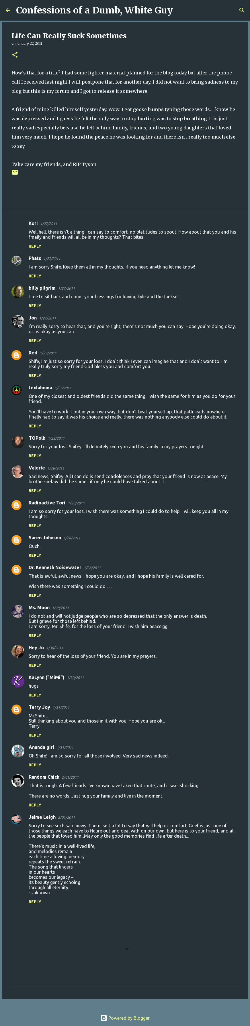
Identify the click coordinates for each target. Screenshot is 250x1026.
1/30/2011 (54, 648)
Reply (35, 246)
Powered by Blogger (125, 1018)
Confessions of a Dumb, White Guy (94, 10)
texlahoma (40, 387)
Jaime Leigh (42, 817)
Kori (33, 223)
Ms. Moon (39, 607)
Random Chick (44, 777)
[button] (14, 55)
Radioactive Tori (47, 502)
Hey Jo (36, 647)
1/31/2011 (60, 707)
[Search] (180, 10)
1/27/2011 (48, 224)
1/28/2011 (56, 438)
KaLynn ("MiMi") (47, 677)
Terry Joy (39, 707)
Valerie (37, 467)
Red (33, 352)
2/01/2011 (70, 777)
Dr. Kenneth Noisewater (55, 567)
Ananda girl (41, 747)
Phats (35, 258)
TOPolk (37, 438)
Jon (33, 317)
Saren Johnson (45, 537)
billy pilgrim (42, 288)
